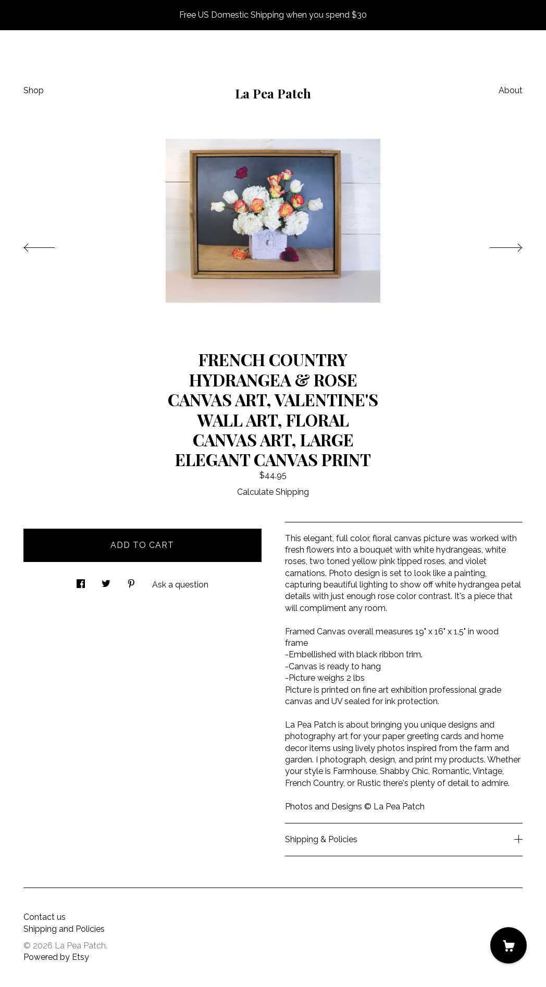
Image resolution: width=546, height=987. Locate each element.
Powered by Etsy (56, 957)
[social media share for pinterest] (131, 581)
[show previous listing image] (49, 245)
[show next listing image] (496, 245)
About (511, 90)
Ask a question (180, 585)
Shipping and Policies (64, 929)
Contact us (44, 917)
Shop (33, 90)
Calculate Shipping (273, 492)
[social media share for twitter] (106, 581)
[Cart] (508, 945)
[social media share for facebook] (81, 581)
